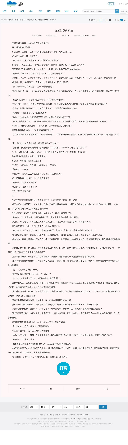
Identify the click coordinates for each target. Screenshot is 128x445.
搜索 (102, 407)
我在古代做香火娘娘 (41, 20)
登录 (120, 4)
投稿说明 (64, 415)
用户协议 (57, 415)
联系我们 (49, 415)
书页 (50, 389)
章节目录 (53, 20)
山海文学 (10, 20)
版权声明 (72, 415)
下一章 (105, 389)
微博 (75, 11)
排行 (49, 11)
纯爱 (22, 11)
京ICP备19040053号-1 (72, 419)
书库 (40, 11)
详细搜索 (124, 11)
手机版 (86, 415)
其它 (31, 11)
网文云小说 (87, 419)
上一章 (22, 389)
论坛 (66, 11)
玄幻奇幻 (30, 20)
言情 (13, 11)
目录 (78, 389)
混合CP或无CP (20, 20)
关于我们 (42, 415)
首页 (4, 11)
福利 (58, 11)
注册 (126, 4)
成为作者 (111, 4)
